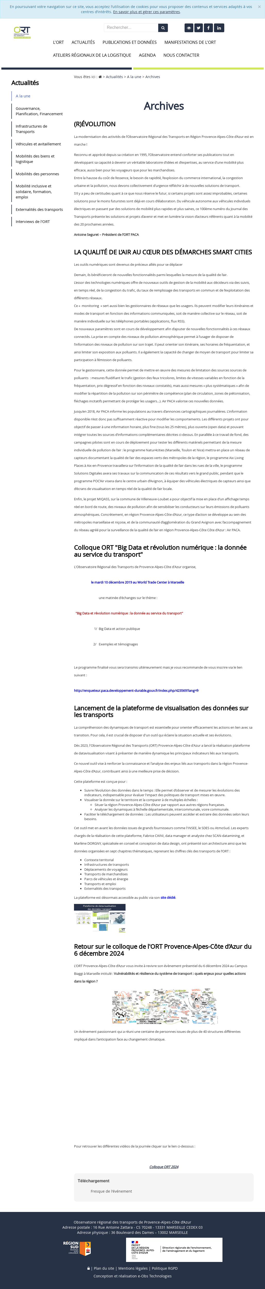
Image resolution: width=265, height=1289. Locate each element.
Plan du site (104, 1268)
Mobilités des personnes (37, 173)
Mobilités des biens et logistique (35, 158)
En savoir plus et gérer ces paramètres (146, 11)
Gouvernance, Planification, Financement (39, 111)
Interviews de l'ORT (33, 221)
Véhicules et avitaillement (38, 143)
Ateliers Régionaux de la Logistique (92, 55)
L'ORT (58, 42)
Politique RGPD (165, 1268)
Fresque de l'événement (111, 1191)
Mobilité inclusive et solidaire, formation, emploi (34, 191)
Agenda (147, 55)
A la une (23, 95)
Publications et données (130, 42)
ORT (167, 1167)
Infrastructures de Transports (31, 128)
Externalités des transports (39, 209)
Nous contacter (181, 55)
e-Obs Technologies (155, 1276)
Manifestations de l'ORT (190, 42)
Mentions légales (133, 1268)
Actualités (83, 42)
